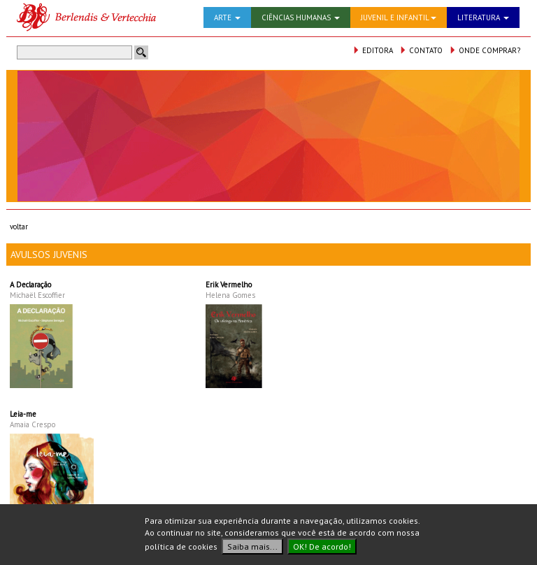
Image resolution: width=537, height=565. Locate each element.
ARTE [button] (227, 17)
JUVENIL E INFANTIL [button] (398, 17)
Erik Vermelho (229, 284)
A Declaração (30, 284)
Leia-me (23, 414)
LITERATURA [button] (483, 17)
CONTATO (421, 50)
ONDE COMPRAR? (484, 50)
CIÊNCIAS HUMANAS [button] (301, 17)
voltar (19, 226)
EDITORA (372, 50)
